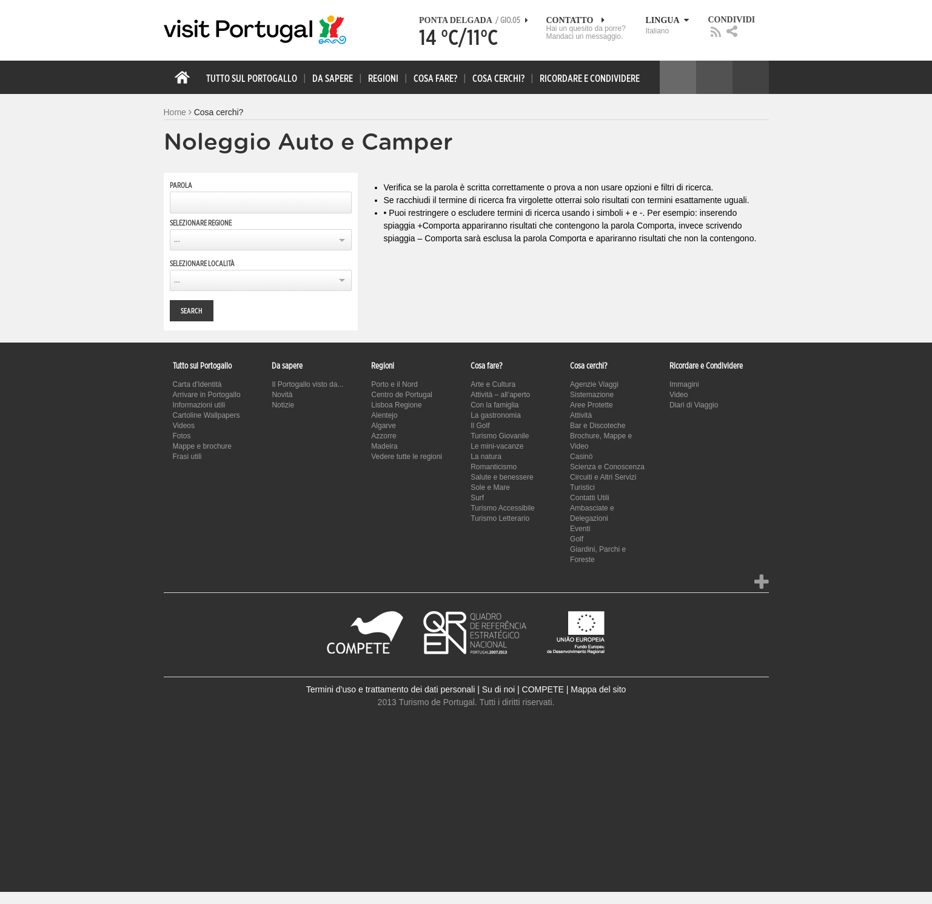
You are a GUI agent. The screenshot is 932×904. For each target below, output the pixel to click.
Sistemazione (592, 394)
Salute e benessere (502, 477)
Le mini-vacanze (497, 446)
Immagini (684, 384)
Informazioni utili (199, 405)
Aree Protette (591, 405)
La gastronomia (496, 415)
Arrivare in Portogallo (207, 394)
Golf (576, 539)
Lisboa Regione (396, 405)
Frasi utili (187, 456)
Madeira (384, 446)
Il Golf (480, 425)
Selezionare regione (201, 223)
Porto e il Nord (394, 384)
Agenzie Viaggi (594, 384)
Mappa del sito (598, 689)
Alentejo (384, 415)
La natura (486, 456)
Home (175, 112)
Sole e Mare (490, 487)
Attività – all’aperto (500, 394)
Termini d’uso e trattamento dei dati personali (390, 689)
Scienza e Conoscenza (607, 467)
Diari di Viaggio (694, 405)
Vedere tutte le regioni (406, 456)
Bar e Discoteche (597, 425)
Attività (581, 415)
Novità (282, 394)
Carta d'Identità (197, 384)
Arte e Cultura (493, 384)
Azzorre (383, 436)
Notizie (283, 405)
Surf (477, 498)
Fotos (182, 436)
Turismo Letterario (500, 518)
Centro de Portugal (401, 394)
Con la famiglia (494, 405)
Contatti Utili (589, 498)
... (177, 239)
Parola (181, 185)
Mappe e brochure (202, 446)
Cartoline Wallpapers (206, 415)
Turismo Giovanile (500, 436)
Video (678, 394)
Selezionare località (202, 263)
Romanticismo (494, 467)
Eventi (580, 528)
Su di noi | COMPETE (523, 689)
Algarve (383, 425)
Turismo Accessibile (503, 508)
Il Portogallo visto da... (307, 384)
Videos (184, 425)
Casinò (581, 456)
